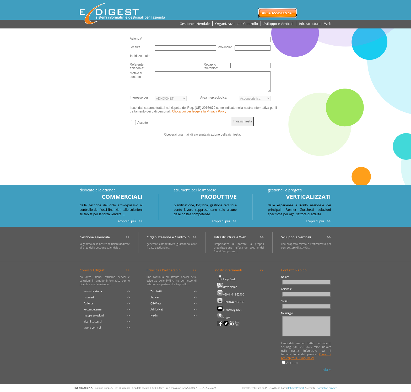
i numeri (89, 297)
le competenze (92, 309)
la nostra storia (93, 291)
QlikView (155, 303)
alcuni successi (92, 321)
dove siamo (227, 287)
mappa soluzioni (94, 315)
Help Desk (226, 279)
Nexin (154, 315)
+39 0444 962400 (230, 294)
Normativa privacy (327, 388)
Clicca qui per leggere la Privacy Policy (199, 111)
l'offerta (88, 303)
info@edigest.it (229, 310)
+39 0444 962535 (230, 302)
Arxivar (154, 297)
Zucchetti (156, 291)
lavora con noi (92, 327)
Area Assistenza (277, 12)
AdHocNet (156, 309)
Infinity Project (296, 388)
